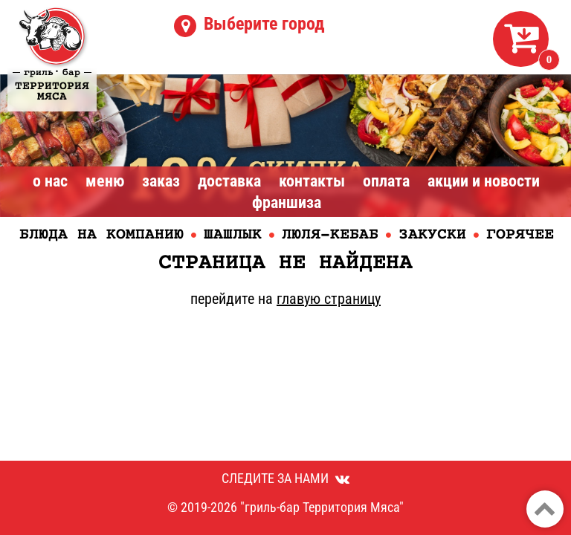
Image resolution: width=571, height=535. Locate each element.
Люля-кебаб (330, 235)
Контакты (312, 181)
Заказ (161, 181)
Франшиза (286, 202)
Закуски (432, 235)
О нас (50, 181)
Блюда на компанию (101, 235)
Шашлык (233, 235)
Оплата (386, 181)
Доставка (229, 181)
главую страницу (329, 299)
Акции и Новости (484, 181)
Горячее (520, 235)
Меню (105, 181)
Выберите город (264, 23)
